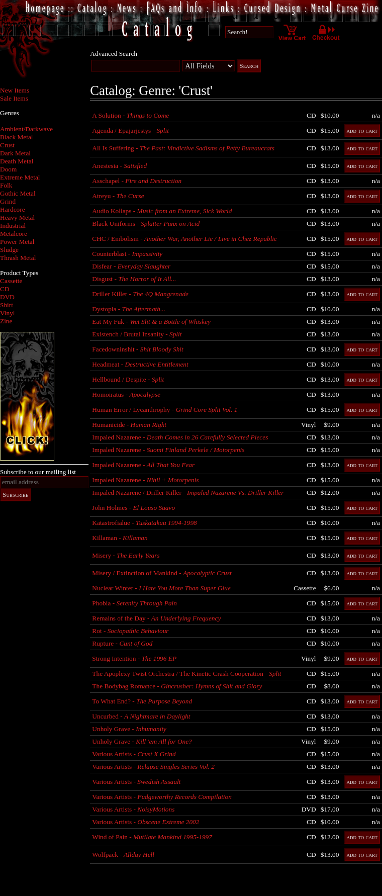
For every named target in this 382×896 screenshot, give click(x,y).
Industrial (13, 225)
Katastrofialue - (144, 522)
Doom (8, 169)
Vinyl (7, 313)
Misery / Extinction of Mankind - (161, 573)
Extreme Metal (20, 177)
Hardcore (12, 209)
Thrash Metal (18, 257)
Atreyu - (118, 196)
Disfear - (131, 266)
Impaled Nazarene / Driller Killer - (187, 492)
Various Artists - (133, 754)
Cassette (11, 281)
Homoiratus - (126, 394)
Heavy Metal (17, 217)
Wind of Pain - (152, 837)
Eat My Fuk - (151, 321)
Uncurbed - (141, 716)
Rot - (130, 631)
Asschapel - (136, 181)
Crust (7, 145)
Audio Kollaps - (162, 211)
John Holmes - (133, 507)
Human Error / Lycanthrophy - (164, 409)
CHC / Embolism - (184, 238)
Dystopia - (128, 309)
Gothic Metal (18, 193)
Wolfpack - (123, 854)
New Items (14, 90)
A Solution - (130, 115)
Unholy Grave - (129, 729)
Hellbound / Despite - (128, 379)
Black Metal (16, 137)
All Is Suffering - (183, 148)
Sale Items (14, 98)
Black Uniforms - (146, 223)
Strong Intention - (134, 658)
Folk (6, 185)
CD (5, 289)
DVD (7, 297)
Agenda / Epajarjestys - (130, 130)
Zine (6, 321)
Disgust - (134, 279)
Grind (8, 201)
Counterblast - (127, 253)
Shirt (6, 305)
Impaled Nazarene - (180, 437)
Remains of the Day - (156, 618)
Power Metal (17, 241)
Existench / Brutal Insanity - (136, 334)
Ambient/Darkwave (26, 129)
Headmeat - (140, 364)
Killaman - (119, 538)
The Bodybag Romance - (177, 686)
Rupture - (122, 643)
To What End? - (142, 701)
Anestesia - (119, 165)
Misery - (125, 555)
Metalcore (13, 233)
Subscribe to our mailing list (38, 472)
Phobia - (134, 603)
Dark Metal (15, 153)
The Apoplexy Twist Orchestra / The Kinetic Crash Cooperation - (186, 673)
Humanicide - (129, 424)
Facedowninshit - (137, 349)
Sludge (9, 249)
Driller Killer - (140, 294)
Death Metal (16, 161)
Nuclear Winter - (161, 588)
